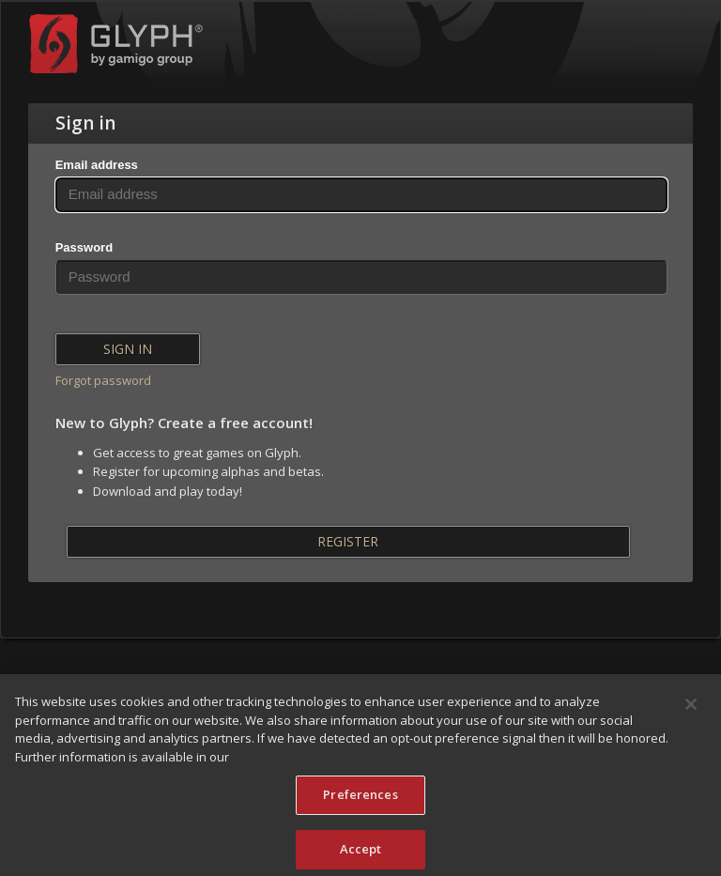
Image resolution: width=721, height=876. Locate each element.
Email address (96, 165)
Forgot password (103, 380)
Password (84, 247)
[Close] (691, 712)
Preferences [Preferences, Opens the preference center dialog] (360, 802)
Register (347, 541)
